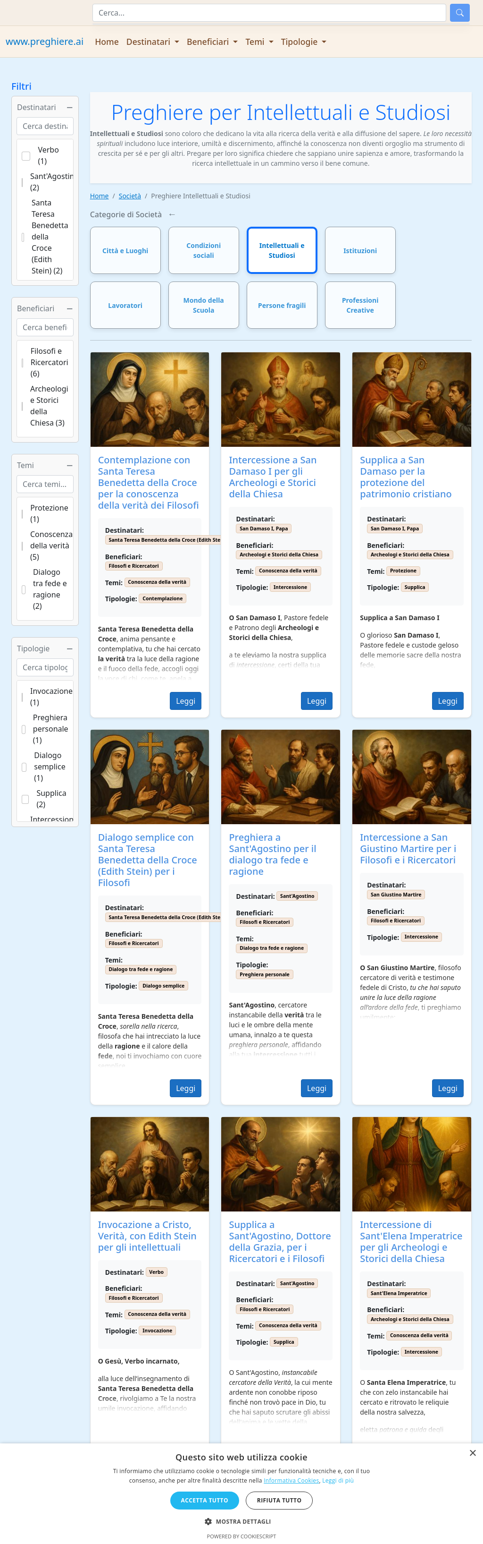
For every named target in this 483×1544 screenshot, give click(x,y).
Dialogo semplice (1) (49, 766)
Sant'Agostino (297, 896)
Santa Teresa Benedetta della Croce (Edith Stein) (167, 540)
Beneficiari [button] (209, 41)
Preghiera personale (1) (50, 728)
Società (130, 195)
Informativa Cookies (291, 1480)
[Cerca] (269, 13)
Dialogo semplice (163, 985)
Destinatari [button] (149, 41)
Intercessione (290, 587)
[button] (241, 1521)
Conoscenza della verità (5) (51, 545)
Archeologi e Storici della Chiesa (279, 554)
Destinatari (45, 107)
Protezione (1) (49, 513)
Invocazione (157, 1330)
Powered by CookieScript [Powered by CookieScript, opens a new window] (241, 1536)
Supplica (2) (51, 799)
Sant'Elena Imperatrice (399, 1293)
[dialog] (241, 1493)
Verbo (156, 1272)
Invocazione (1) (51, 697)
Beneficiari (45, 308)
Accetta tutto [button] (204, 1500)
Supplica (415, 587)
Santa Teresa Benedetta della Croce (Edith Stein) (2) (50, 236)
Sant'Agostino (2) (54, 182)
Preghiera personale (265, 974)
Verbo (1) (48, 155)
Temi (45, 465)
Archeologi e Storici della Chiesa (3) (49, 406)
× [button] (472, 1453)
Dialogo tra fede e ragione (140, 969)
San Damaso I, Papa (264, 528)
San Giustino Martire (396, 894)
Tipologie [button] (300, 41)
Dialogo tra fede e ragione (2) (50, 589)
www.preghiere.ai (44, 41)
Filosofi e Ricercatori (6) (49, 362)
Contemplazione (162, 598)
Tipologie (45, 648)
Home (107, 41)
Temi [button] (255, 41)
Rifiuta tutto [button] (279, 1500)
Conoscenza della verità (157, 582)
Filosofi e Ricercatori (133, 566)
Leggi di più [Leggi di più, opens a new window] (338, 1480)
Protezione (403, 570)
